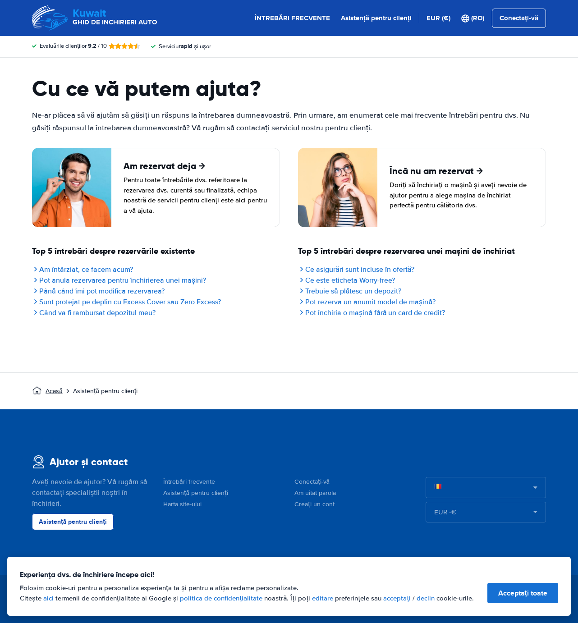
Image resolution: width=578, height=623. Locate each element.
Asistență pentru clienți (376, 18)
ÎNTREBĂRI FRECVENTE (292, 18)
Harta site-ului (182, 504)
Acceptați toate (522, 593)
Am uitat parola (315, 493)
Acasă (54, 391)
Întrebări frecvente (189, 482)
